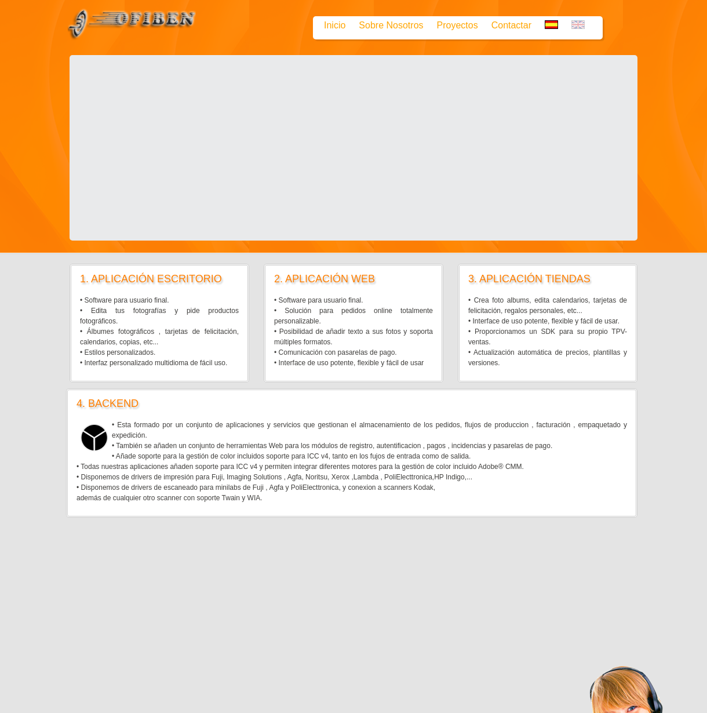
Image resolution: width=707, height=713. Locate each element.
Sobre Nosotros (391, 25)
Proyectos (457, 25)
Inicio (334, 25)
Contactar (511, 25)
